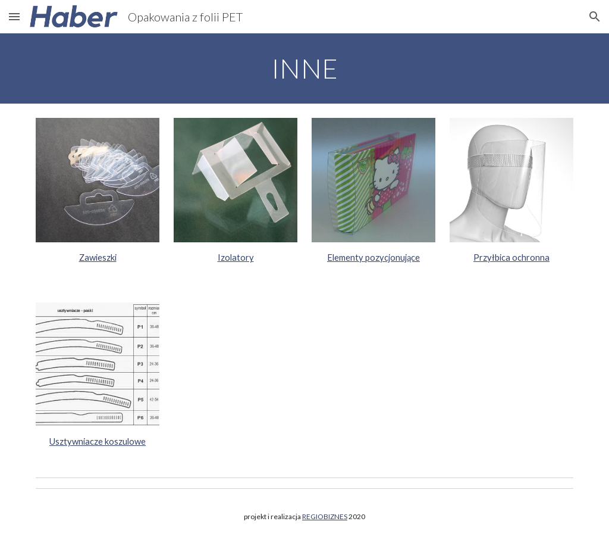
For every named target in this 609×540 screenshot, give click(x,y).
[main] (305, 68)
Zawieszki (98, 257)
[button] (14, 16)
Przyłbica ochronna (511, 257)
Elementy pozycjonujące (373, 257)
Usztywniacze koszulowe (97, 441)
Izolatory (236, 257)
